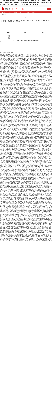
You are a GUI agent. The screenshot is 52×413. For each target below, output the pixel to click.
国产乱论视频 (15, 163)
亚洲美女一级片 (28, 148)
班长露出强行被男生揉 (34, 205)
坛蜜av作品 (44, 56)
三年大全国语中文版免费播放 (38, 146)
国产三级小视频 (44, 160)
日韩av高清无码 (17, 197)
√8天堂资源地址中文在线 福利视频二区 (22, 164)
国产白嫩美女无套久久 (23, 119)
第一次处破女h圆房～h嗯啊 (16, 236)
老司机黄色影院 (31, 88)
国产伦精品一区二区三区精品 (44, 88)
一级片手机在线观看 (17, 60)
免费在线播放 (35, 123)
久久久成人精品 (25, 194)
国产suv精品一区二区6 (7, 124)
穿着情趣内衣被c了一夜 (12, 152)
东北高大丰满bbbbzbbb (47, 218)
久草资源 (47, 231)
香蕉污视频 (38, 194)
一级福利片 (27, 60)
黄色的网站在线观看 (10, 58)
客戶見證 (8, 37)
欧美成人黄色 (40, 185)
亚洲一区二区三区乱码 (27, 174)
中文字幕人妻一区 (48, 81)
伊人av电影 (40, 182)
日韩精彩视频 (12, 209)
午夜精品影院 (27, 185)
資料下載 (8, 38)
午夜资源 (13, 122)
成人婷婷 (3, 99)
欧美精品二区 (4, 107)
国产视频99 (9, 218)
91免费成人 (9, 205)
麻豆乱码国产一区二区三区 (38, 160)
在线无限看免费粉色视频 (14, 205)
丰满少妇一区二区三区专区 (13, 187)
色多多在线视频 (19, 234)
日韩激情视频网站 (45, 71)
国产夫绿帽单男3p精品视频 (14, 87)
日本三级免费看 (19, 105)
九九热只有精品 (31, 167)
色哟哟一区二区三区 (21, 76)
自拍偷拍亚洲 (34, 87)
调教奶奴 (35, 118)
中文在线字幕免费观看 (32, 76)
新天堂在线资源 (35, 136)
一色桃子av (2, 96)
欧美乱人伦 (2, 80)
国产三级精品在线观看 (6, 101)
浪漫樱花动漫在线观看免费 (25, 78)
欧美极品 (41, 162)
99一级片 (12, 193)
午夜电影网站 (30, 164)
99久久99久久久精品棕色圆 (12, 115)
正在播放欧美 (15, 170)
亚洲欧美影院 (23, 100)
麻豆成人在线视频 (19, 159)
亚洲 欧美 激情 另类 (29, 215)
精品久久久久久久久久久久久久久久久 (40, 174)
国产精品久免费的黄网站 (46, 136)
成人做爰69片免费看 (26, 149)
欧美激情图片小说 (32, 64)
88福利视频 (10, 186)
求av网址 (16, 168)
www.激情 (30, 60)
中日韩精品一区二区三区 (14, 179)
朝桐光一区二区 (16, 113)
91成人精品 (27, 168)
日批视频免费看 (32, 195)
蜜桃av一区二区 (47, 238)
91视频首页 (36, 96)
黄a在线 (41, 80)
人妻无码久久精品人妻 (36, 88)
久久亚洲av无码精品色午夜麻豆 (39, 74)
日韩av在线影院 (38, 149)
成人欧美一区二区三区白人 (7, 112)
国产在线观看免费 (19, 123)
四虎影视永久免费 (45, 92)
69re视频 (22, 112)
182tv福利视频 (21, 149)
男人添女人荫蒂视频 (33, 161)
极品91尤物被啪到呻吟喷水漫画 (30, 125)
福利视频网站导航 (14, 214)
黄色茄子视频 (45, 79)
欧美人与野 (48, 60)
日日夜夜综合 (43, 73)
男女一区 (4, 220)
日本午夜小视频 (37, 113)
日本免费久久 (31, 197)
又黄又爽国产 (6, 64)
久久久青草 (35, 130)
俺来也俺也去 (19, 120)
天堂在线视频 (45, 141)
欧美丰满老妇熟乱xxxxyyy (8, 73)
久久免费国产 (47, 209)
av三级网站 (9, 137)
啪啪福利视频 (32, 174)
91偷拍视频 (24, 215)
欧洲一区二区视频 (32, 187)
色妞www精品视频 (14, 183)
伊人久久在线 (9, 146)
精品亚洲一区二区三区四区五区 (37, 124)
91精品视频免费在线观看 (21, 72)
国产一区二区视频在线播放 (21, 185)
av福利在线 (11, 66)
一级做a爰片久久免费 (45, 89)
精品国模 (16, 84)
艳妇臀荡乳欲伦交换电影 (37, 100)
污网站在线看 (26, 170)
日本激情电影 (7, 121)
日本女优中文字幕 (19, 111)
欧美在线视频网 (4, 78)
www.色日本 (29, 171)
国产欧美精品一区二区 (29, 132)
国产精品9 (15, 142)
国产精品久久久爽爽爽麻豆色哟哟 (29, 178)
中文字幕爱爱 (43, 209)
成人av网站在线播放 (47, 54)
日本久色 (48, 230)
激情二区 (50, 190)
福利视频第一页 (24, 208)
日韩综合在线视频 (37, 68)
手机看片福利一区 (24, 109)
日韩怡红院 (24, 158)
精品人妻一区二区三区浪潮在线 (40, 101)
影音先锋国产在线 (9, 108)
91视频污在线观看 (11, 238)
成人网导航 (19, 160)
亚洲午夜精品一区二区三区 (30, 103)
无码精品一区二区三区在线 (31, 162)
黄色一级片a (32, 85)
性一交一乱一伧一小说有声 (6, 69)
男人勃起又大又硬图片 (48, 134)
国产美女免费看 (24, 69)
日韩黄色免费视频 (6, 140)
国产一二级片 (43, 207)
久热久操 (48, 197)
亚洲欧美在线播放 (22, 140)
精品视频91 (16, 224)
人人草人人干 (39, 107)
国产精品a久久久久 (49, 132)
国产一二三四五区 (48, 123)
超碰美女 (15, 159)
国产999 (18, 150)
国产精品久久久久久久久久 (8, 227)
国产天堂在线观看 (38, 134)
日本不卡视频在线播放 (31, 190)
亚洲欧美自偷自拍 (39, 161)
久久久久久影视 (26, 99)
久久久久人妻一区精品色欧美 (32, 115)
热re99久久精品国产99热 (31, 128)
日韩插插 (13, 168)
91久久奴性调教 (36, 79)
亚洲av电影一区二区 (10, 142)
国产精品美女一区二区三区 (26, 77)
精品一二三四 (48, 177)
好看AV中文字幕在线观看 (34, 141)
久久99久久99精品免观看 (33, 54)
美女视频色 (24, 62)
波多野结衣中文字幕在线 (24, 84)
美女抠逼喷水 (41, 56)
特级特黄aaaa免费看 (10, 78)
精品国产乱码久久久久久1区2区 (20, 93)
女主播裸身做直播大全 (31, 71)
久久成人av (28, 161)
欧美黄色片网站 (11, 177)
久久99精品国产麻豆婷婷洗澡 (12, 167)
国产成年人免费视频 (6, 178)
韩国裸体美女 (41, 55)
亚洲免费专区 (20, 73)
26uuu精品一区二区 (7, 63)
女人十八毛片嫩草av (26, 54)
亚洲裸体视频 (30, 159)
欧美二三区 (30, 108)
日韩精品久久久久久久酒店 (31, 74)
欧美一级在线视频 (31, 84)
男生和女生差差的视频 (47, 164)
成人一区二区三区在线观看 (38, 84)
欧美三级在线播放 (19, 109)
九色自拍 (15, 111)
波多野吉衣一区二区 (8, 193)
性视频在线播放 (32, 202)
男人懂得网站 (8, 153)
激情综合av (24, 116)
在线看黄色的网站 (43, 132)
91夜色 (4, 119)
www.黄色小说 (11, 80)
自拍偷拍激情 (45, 93)
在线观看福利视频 (18, 55)
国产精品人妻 (39, 203)
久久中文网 (10, 100)
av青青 (11, 236)
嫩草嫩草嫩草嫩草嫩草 (5, 88)
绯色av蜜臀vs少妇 (6, 170)
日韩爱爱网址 (44, 185)
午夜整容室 (46, 97)
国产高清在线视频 (9, 70)
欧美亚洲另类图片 (34, 175)
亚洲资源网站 (27, 166)
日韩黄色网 (11, 153)
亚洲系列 (18, 89)
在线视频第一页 (9, 122)
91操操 (42, 181)
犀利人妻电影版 (4, 122)
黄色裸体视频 (21, 240)
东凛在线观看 (29, 169)
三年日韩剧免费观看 (22, 205)
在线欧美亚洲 (26, 97)
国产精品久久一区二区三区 (40, 170)
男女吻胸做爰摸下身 (17, 209)
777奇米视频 (9, 165)
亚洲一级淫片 (26, 230)
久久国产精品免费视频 (12, 74)
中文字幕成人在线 (12, 114)
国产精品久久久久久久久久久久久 (13, 76)
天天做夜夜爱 (47, 64)
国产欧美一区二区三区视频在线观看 (7, 166)
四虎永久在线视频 (22, 175)
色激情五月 (27, 224)
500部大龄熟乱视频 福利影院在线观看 (22, 171)
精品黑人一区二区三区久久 (46, 99)
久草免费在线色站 (25, 121)
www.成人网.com (6, 148)
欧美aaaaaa (12, 119)
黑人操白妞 (45, 191)
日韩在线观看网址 (6, 60)
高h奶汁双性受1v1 (47, 63)
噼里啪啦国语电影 (33, 77)
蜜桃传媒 (42, 96)
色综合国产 (38, 175)
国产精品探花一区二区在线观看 (31, 208)
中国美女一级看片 (12, 85)
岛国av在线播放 (37, 64)
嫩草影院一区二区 (4, 126)
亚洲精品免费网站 (23, 204)
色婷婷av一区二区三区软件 (18, 148)
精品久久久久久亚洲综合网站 (40, 59)
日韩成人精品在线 (40, 103)
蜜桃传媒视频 (22, 108)
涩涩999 (42, 76)
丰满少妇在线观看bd (29, 204)
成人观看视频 (46, 122)
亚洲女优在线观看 (49, 56)
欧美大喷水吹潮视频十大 (23, 74)
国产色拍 (8, 66)
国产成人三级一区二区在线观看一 (27, 87)
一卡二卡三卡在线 (19, 133)
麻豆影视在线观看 (27, 126)
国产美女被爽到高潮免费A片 (46, 148)
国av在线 (6, 119)
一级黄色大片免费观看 (39, 117)
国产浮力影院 (41, 79)
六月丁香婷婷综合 (47, 179)
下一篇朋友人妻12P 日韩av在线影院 (47, 204)
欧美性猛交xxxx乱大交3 (12, 77)
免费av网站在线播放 (5, 115)
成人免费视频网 (22, 236)
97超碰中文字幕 (23, 189)
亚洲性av (16, 154)
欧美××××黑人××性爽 (43, 67)
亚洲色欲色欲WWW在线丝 (33, 138)
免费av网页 (45, 239)
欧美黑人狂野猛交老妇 (18, 85)
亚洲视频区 (36, 103)
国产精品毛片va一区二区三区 (42, 167)
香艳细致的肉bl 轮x (38, 76)
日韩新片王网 (22, 178)
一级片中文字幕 (11, 88)
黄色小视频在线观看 (41, 108)
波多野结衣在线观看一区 (34, 70)
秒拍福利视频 (49, 113)
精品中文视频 (49, 75)
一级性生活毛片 (13, 213)
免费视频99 (18, 212)
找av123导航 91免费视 (46, 162)
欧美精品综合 (11, 56)
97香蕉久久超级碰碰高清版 (14, 235)
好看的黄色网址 (27, 140)
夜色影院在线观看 (44, 100)
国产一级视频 (4, 71)
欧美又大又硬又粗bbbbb (24, 79)
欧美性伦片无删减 (41, 166)
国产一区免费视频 (12, 220)
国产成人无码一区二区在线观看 (29, 72)
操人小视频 (14, 92)
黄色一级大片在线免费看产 (5, 118)
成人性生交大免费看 (20, 183)
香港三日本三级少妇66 (44, 121)
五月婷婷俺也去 (26, 144)
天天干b (40, 157)
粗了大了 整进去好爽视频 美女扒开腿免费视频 (27, 160)
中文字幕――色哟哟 (35, 191)
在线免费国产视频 (48, 174)
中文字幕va (24, 214)
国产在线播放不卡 (5, 186)
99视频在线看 (5, 214)
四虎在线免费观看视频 (17, 79)
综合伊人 (42, 157)
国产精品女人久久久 (35, 93)
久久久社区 (9, 168)
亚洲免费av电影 (33, 234)
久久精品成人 (18, 92)
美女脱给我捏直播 (2, 228)
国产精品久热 (17, 137)
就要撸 (39, 156)
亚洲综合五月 (17, 63)
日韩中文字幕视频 (17, 119)
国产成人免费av (15, 78)
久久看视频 (7, 77)
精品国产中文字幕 (18, 230)
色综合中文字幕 (26, 212)
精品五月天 (36, 72)
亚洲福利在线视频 (12, 101)
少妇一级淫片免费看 (7, 68)
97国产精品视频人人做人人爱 (11, 230)
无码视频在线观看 (31, 186)
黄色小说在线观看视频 (16, 64)
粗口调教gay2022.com (35, 164)
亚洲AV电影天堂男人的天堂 (38, 71)
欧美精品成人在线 (20, 141)
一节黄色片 (34, 154)
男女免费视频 (45, 222)
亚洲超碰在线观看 (46, 109)
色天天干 (9, 181)
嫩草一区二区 (18, 118)
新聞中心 (21, 12)
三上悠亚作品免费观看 (47, 76)
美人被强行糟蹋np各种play (46, 153)
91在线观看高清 (12, 68)
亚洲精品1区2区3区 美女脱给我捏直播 (21, 210)
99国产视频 (5, 222)
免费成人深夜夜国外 (5, 55)
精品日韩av (16, 71)
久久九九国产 (20, 154)
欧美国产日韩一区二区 (19, 128)
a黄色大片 (45, 68)
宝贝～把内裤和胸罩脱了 (36, 58)
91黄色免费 (12, 79)
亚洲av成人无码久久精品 (37, 232)
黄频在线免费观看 (13, 99)
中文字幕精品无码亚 (9, 67)
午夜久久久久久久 (46, 157)
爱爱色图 (22, 118)
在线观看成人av (11, 171)
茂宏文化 (8, 36)
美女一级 (31, 154)
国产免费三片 (14, 95)
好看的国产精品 (41, 191)
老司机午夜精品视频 (8, 125)
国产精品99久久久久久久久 (7, 138)
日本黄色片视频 (31, 130)
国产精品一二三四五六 (16, 240)
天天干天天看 (49, 145)
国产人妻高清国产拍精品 (46, 104)
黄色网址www (19, 189)
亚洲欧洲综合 (46, 96)
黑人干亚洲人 (17, 125)
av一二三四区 (45, 137)
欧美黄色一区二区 (6, 91)
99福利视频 (19, 100)
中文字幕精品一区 (43, 175)
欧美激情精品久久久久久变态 (38, 165)
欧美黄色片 (47, 128)
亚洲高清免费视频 (6, 238)
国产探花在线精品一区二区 (16, 70)
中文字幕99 (8, 81)
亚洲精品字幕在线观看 (10, 105)
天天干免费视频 (35, 197)
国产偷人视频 (34, 227)
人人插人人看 (27, 107)
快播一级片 (36, 179)
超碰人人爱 (21, 162)
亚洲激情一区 (43, 134)
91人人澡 (26, 205)
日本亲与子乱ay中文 (12, 59)
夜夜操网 (50, 91)
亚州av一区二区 (34, 204)
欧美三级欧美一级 (45, 124)
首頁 (2, 14)
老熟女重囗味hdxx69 (3, 210)
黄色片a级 (31, 117)
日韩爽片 (15, 153)
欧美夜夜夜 (19, 78)
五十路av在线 (31, 235)
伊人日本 (9, 119)
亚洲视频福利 (42, 168)
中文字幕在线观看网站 (26, 112)
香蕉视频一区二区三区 (11, 75)
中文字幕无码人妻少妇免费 (10, 158)
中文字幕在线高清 (29, 59)
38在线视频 (13, 165)
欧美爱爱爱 (46, 234)
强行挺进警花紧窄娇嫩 (20, 167)
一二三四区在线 (35, 231)
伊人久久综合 (15, 123)
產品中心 (15, 12)
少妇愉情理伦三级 (14, 130)
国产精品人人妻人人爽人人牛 (15, 132)
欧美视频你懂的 (35, 112)
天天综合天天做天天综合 (15, 149)
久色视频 (22, 68)
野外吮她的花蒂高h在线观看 (33, 107)
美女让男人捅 (44, 144)
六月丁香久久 (35, 150)
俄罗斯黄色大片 (6, 96)
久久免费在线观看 (4, 66)
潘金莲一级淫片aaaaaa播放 (12, 55)
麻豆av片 (49, 173)
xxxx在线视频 (14, 216)
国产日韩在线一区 (36, 99)
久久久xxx (9, 154)
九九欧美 (28, 158)
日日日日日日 (31, 99)
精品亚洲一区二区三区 (7, 116)
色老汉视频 (19, 96)
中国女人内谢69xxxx (7, 128)
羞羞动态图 (22, 97)
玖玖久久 (11, 207)
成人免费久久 (31, 224)
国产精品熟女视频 (14, 100)
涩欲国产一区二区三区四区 (13, 150)
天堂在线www (9, 136)
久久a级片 (15, 120)
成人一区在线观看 (44, 165)
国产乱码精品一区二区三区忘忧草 (25, 64)
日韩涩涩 (5, 103)
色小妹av (49, 213)
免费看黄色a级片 (16, 69)
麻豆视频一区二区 (33, 104)
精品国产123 (42, 69)
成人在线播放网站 (36, 133)
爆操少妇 (27, 235)
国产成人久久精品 (5, 120)
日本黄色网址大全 (45, 198)
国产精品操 (44, 189)
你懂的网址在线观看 (35, 55)
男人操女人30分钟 (6, 216)
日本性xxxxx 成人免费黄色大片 (25, 238)
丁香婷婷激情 (31, 165)
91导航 (30, 228)
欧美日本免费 (22, 157)
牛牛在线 (22, 142)
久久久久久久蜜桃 (21, 66)
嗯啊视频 (25, 156)
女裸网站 (32, 226)
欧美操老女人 (12, 116)
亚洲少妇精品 (2, 133)
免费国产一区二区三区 (18, 145)
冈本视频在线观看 (18, 231)
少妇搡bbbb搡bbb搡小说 (3, 185)
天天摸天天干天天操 (14, 218)
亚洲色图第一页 (40, 141)
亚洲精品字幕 (43, 238)
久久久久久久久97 (42, 177)
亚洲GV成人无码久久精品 (38, 128)
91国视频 (6, 97)
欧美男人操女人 (9, 183)
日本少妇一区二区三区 (41, 112)
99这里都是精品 (2, 121)
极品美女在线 (15, 80)
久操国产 (29, 70)
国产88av (34, 92)
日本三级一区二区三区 (11, 144)
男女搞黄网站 (24, 81)
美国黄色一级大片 (38, 125)
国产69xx (22, 218)
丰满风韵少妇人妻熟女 (5, 145)
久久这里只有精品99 (46, 105)
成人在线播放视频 (22, 89)
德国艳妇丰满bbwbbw (41, 179)
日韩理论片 (27, 189)
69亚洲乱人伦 (23, 75)
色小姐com (14, 189)
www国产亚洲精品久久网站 (34, 83)
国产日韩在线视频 (8, 228)
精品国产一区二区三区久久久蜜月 (39, 220)
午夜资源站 (9, 222)
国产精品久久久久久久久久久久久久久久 (25, 63)
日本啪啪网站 (37, 60)
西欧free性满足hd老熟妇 (43, 58)
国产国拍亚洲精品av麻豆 (28, 93)
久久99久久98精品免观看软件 (38, 216)
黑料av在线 (12, 111)
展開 (0, 41)
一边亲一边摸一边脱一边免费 (19, 144)
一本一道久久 (35, 114)
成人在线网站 (7, 80)
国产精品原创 (25, 161)
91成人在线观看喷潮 (45, 240)
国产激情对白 (44, 107)
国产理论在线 (37, 202)
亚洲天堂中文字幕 (48, 208)
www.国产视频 (26, 108)
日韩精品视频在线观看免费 (36, 69)
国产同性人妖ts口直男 (48, 205)
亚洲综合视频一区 (11, 148)
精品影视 (39, 72)
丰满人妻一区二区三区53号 (11, 174)
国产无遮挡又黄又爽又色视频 (11, 206)
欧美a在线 (31, 119)
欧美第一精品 (14, 164)
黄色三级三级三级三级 (36, 177)
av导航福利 (7, 54)
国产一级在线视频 (46, 85)
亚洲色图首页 (37, 187)
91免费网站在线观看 (27, 137)
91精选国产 (7, 220)
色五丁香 (27, 122)
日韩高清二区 (28, 104)
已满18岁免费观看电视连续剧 (43, 145)
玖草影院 (13, 67)
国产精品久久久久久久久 (11, 83)
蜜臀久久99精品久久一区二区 (28, 92)
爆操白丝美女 (26, 70)
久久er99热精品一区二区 (47, 224)
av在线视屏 (17, 74)
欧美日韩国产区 (40, 75)
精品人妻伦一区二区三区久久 (21, 138)
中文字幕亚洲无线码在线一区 (4, 92)
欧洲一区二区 (6, 100)
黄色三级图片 (34, 73)
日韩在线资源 (22, 70)
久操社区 (19, 84)
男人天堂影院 (41, 214)
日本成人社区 (17, 122)
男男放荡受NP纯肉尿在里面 (40, 115)
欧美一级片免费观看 (25, 129)
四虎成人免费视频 (18, 95)
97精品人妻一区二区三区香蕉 (11, 202)
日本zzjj (19, 112)
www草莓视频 (15, 89)
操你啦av (35, 203)
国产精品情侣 (8, 162)
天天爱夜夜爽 (23, 231)
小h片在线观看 (4, 164)
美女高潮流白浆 (2, 63)
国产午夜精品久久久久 (19, 202)
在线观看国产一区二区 (32, 213)
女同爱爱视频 (11, 92)
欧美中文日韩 (5, 146)
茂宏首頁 (3, 12)
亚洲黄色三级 (32, 207)
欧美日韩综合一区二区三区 (20, 99)
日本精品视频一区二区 (19, 77)
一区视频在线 (20, 71)
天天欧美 (36, 111)
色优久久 (29, 83)
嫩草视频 (21, 219)
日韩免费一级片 (47, 169)
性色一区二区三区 (5, 75)
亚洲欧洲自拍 (20, 91)
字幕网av (31, 112)
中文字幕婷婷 (8, 111)
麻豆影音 (29, 111)
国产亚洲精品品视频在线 (24, 101)
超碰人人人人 (38, 213)
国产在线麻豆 (33, 68)
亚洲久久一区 (35, 156)
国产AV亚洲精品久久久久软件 (18, 215)
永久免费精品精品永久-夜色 (34, 157)
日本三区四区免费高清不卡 (48, 168)
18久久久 (37, 208)
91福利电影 (2, 62)
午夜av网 (47, 190)
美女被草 (37, 182)
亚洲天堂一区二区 (16, 175)
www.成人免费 (32, 203)
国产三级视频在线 (25, 128)
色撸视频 (41, 104)
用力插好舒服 (7, 152)
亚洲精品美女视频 (24, 58)
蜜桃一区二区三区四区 (26, 187)
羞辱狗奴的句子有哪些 (43, 133)
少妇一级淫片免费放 (41, 116)
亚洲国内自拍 (5, 206)
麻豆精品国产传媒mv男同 (33, 137)
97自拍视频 (12, 113)
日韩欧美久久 (34, 198)
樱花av (10, 201)
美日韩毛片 (23, 91)
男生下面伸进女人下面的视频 (44, 118)
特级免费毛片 (12, 60)
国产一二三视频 (9, 95)
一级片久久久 (28, 117)
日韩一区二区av (29, 198)
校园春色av (24, 219)
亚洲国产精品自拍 (43, 125)
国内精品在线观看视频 (45, 236)
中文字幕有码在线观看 (39, 193)
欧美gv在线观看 (26, 88)
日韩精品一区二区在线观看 (4, 205)
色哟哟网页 (43, 63)
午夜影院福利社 (47, 215)
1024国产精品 (5, 202)
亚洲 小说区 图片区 (10, 120)
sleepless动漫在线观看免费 (25, 154)
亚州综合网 (44, 227)
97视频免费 (13, 125)
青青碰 (11, 162)
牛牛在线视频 (45, 70)
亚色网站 (27, 96)
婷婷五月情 (45, 74)
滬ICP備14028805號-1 (36, 40)
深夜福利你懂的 (37, 97)
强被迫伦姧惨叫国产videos (16, 223)
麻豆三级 (42, 239)
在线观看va (16, 169)
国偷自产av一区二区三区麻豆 (7, 156)
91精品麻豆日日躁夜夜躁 (34, 75)
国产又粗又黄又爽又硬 (27, 141)
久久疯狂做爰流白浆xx (45, 161)
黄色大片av (4, 70)
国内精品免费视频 (10, 64)
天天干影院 (10, 240)
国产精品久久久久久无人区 (46, 80)
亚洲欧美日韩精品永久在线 (17, 207)
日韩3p (21, 165)
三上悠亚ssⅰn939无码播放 (13, 72)
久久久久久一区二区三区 (28, 231)
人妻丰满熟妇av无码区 (25, 130)
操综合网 (44, 146)
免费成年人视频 (35, 120)
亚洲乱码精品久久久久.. (32, 101)
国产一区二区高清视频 (40, 130)
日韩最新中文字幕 (21, 174)
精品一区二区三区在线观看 (13, 91)
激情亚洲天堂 (26, 76)
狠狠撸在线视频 (15, 54)
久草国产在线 (29, 81)
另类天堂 (15, 138)
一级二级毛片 (39, 215)
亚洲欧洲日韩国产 (45, 117)
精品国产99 (17, 126)
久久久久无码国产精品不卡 (21, 163)
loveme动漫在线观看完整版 (5, 173)
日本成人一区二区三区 (31, 129)
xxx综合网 (27, 55)
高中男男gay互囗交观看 (47, 219)
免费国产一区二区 (31, 66)
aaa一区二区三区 (27, 134)
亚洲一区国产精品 (22, 166)
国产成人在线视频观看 (15, 227)
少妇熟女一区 (48, 133)
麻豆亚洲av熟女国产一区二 (36, 67)
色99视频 (33, 60)
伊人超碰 (1, 206)
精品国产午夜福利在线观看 (26, 202)
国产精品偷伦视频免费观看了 (39, 190)
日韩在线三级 (24, 73)
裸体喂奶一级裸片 (14, 160)
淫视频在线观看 (36, 95)
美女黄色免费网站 (41, 164)
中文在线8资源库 (9, 185)
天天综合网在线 (31, 121)
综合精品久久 (16, 177)
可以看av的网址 (6, 84)
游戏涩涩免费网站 (30, 58)
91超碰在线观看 (13, 63)
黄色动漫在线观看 (32, 134)
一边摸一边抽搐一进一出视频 (14, 191)
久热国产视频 (5, 81)
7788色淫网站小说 (28, 75)
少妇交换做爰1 (4, 58)
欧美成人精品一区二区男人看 (33, 189)
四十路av (18, 124)
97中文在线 (4, 194)
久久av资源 (2, 130)
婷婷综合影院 (48, 84)
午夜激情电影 (47, 73)
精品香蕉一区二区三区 (3, 201)
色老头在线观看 (25, 201)
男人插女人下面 (16, 107)
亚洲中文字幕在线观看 (13, 124)
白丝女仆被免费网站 (15, 141)
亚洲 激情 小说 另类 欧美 (31, 209)
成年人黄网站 (11, 54)
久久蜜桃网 (49, 83)
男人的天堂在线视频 (9, 160)
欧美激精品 (38, 118)
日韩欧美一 (23, 67)
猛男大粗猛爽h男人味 (8, 99)
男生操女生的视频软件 (27, 68)
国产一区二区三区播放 (31, 113)
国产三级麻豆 (9, 179)
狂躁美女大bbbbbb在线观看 (18, 194)
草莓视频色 (44, 128)
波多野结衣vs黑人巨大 (24, 239)
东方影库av (34, 193)
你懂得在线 (42, 215)
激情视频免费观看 (42, 228)
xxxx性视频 (34, 59)
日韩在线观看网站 (42, 202)
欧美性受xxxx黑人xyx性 (43, 171)
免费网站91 (27, 136)
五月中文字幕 (28, 150)
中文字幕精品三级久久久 (34, 81)
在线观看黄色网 (11, 159)
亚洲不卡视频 (26, 142)
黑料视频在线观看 (48, 227)
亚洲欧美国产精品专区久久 (19, 190)
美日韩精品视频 (31, 96)
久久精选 (5, 175)
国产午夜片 (34, 119)
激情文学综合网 (39, 204)
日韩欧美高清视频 (35, 211)
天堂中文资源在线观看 (46, 55)
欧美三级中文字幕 (27, 100)
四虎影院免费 (30, 97)
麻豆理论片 (33, 63)
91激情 (12, 81)
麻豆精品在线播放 (2, 54)
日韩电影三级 (42, 78)
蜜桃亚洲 (17, 153)
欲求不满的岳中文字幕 (36, 224)
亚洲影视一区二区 (39, 89)
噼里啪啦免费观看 (25, 114)
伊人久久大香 (27, 228)
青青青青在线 (47, 111)
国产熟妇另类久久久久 (28, 67)
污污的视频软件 (8, 169)
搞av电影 (49, 74)
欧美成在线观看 (12, 203)
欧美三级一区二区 (31, 206)
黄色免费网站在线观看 (48, 59)
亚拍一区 (39, 129)
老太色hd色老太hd (7, 133)
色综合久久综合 (41, 70)
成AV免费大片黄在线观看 (8, 62)
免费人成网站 (27, 56)
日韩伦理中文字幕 (24, 71)
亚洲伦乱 (39, 132)
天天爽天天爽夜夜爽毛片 (23, 59)
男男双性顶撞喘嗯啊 (33, 80)
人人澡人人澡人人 (6, 85)
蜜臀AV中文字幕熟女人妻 (5, 177)
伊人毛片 (1, 146)
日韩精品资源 (7, 231)
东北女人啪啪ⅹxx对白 (11, 224)
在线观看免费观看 (15, 73)
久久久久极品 (20, 129)
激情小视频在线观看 (22, 132)
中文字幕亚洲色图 (24, 111)
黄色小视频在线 (49, 120)
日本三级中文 (22, 103)
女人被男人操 (17, 59)
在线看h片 (12, 107)
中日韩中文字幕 (28, 219)
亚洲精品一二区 (30, 230)
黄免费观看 (23, 133)
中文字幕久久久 (34, 159)
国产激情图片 (7, 240)
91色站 (38, 205)
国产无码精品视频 (31, 179)
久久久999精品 (9, 213)
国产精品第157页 (26, 191)
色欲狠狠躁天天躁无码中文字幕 (34, 56)
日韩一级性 (16, 112)
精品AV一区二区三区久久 (3, 83)
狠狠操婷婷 (20, 62)
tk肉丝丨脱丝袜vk (46, 69)
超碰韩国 (33, 97)
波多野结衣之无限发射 (37, 207)
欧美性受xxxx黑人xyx (34, 116)
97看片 (1, 107)
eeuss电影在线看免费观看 (25, 105)
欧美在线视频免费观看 (33, 140)
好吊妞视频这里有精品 (38, 63)
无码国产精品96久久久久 (39, 92)
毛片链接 (7, 171)
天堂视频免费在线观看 (18, 222)
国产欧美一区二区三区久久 (37, 212)
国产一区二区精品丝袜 (34, 173)
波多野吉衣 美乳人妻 (27, 157)
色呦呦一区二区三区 (10, 163)
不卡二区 (42, 68)
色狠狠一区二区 (47, 77)
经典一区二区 (6, 154)
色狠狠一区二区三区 (40, 91)
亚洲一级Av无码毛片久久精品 (30, 62)
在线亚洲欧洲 (7, 150)
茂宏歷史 (8, 35)
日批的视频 (21, 124)
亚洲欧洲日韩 (13, 228)
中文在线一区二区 (43, 199)
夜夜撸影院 (12, 169)
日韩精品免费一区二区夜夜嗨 (20, 134)
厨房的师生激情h (28, 116)
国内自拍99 (8, 103)
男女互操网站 (38, 104)
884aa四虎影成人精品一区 (16, 162)
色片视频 (36, 129)
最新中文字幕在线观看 (32, 122)
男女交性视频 (14, 210)
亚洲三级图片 (14, 212)
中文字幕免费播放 (19, 211)
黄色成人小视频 (24, 222)
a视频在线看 (21, 88)
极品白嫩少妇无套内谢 (42, 208)
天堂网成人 (36, 62)
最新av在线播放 (9, 214)
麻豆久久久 (30, 55)
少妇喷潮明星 (7, 114)
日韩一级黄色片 (4, 174)
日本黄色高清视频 (33, 194)
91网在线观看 (40, 189)
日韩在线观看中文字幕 (9, 89)
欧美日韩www (39, 109)
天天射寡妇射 (8, 113)
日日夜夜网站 (24, 55)
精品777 (24, 228)
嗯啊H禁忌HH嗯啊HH (35, 145)
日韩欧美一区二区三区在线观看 (4, 74)
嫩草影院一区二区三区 (18, 68)
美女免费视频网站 (20, 201)
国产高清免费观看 (46, 91)
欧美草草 (41, 158)
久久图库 (50, 216)
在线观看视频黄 (6, 76)
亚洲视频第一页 (6, 159)
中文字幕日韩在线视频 (41, 66)
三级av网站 (8, 215)
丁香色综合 (12, 112)
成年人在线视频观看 (44, 197)
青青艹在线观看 (30, 201)
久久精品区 (10, 140)
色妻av (22, 161)
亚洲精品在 (28, 220)
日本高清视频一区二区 (47, 103)
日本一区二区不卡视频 (26, 165)
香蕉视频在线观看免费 (3, 136)
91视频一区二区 (25, 83)
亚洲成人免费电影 (34, 218)
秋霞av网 (39, 173)
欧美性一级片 (30, 142)
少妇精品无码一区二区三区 (13, 96)
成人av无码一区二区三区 (25, 123)
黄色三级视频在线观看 (17, 97)
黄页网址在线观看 (14, 211)
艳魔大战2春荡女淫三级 (6, 199)
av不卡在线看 (46, 130)
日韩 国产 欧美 (45, 142)
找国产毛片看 (40, 93)
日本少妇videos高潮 (44, 212)
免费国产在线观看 (41, 83)
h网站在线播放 (47, 78)
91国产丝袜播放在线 (21, 177)
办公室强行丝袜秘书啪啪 (9, 198)
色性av (5, 89)
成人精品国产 (20, 195)
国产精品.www (45, 119)
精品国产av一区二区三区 (42, 60)
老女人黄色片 (40, 81)
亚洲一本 (41, 142)
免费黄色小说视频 (27, 182)
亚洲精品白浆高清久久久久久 (10, 194)
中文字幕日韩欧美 (24, 159)
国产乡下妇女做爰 (40, 62)
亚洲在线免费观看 (20, 232)
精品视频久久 (48, 189)
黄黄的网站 (35, 91)
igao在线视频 (9, 175)
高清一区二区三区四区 (3, 95)
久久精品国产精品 (28, 163)
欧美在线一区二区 (10, 97)
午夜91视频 (31, 124)
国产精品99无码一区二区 (14, 121)
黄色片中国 (30, 191)
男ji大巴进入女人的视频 (40, 54)
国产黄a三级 (17, 228)
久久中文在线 (20, 87)
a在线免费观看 (21, 121)
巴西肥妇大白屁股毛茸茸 (6, 72)
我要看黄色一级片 (49, 62)
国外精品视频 (12, 69)
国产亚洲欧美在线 (37, 168)
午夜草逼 (45, 62)
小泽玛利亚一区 (37, 222)
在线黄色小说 (15, 81)
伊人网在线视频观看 (35, 108)
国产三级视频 (33, 219)
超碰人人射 (10, 173)
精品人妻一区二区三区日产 (10, 71)
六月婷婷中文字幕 (5, 224)
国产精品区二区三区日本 (21, 224)
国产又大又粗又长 (46, 195)
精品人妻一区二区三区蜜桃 (6, 104)
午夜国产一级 (46, 140)
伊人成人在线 (36, 85)
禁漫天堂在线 (18, 206)
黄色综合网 (45, 83)
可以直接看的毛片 (39, 144)
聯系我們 (33, 12)
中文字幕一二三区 (47, 207)
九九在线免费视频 (13, 136)
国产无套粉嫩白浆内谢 (8, 149)
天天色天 (39, 158)
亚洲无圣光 (50, 122)
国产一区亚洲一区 (27, 152)
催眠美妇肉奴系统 (21, 113)
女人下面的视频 (43, 235)
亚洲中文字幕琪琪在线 (13, 133)
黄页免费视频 (32, 220)
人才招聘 (27, 12)
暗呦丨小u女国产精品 (30, 156)
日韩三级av (46, 95)
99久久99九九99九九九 (18, 67)
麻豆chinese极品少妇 (26, 181)
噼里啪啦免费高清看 (35, 132)
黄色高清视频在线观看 (45, 216)
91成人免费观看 (26, 66)
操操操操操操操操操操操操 (25, 120)
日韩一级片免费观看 (20, 80)
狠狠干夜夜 (36, 66)
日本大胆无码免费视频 (31, 79)
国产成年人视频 (31, 91)
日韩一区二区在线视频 (47, 170)
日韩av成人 (34, 89)
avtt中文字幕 (13, 154)
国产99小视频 (42, 97)
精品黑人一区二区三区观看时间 (17, 58)
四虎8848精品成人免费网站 (19, 83)
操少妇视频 (12, 138)
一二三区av (38, 80)
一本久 (22, 96)
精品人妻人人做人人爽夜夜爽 (29, 95)
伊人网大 (7, 56)
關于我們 (9, 12)
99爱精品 (44, 158)
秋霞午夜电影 (25, 183)
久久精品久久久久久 (3, 169)
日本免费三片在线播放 (3, 187)
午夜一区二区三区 (17, 178)
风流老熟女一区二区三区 (5, 190)
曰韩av (5, 108)
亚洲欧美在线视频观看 (27, 80)
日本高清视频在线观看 (16, 56)
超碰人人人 (1, 191)
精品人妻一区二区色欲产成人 (41, 87)
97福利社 (18, 104)
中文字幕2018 (11, 170)
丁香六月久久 (47, 115)
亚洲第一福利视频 (32, 78)
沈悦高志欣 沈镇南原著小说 (5, 93)
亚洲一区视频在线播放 (15, 62)
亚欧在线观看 (37, 162)
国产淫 (10, 121)
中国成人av (31, 123)
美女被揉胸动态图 (22, 56)
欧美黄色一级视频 (34, 109)
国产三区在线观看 (14, 117)
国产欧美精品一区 (19, 152)
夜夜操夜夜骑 (26, 113)
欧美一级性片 (43, 203)
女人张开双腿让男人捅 (47, 166)
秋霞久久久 (26, 175)
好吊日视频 (28, 222)
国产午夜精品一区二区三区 (38, 240)
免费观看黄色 (25, 162)
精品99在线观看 (38, 73)
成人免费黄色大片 (13, 128)
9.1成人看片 (22, 92)
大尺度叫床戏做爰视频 (26, 216)
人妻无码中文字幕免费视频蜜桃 (40, 77)
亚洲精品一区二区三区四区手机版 (36, 181)
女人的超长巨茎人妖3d (17, 161)
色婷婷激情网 (39, 126)
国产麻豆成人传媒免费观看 (7, 132)
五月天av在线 (50, 97)
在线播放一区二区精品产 (7, 109)
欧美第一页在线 (19, 214)
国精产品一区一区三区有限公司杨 (47, 159)
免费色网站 (15, 105)
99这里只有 (18, 103)
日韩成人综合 (33, 111)
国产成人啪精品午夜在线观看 (24, 197)
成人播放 (3, 152)
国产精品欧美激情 (25, 167)
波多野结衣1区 (42, 122)
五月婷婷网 (42, 149)
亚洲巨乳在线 (28, 133)
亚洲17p (8, 201)
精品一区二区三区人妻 (41, 169)
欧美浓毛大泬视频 (45, 206)
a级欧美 (6, 223)
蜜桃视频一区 (43, 72)
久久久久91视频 (40, 136)
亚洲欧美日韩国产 (20, 54)
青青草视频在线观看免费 (13, 104)
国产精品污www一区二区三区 (26, 85)
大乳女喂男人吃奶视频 (12, 93)
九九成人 (44, 190)
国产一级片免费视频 (8, 129)
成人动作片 (27, 91)
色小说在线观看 (7, 226)
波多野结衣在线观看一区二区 (42, 120)
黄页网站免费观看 (12, 190)
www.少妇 (16, 226)
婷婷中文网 (39, 96)
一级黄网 (23, 152)
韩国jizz (21, 69)
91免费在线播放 (30, 114)
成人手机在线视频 (13, 109)
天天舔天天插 (32, 133)
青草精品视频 (32, 232)
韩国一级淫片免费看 (40, 119)
